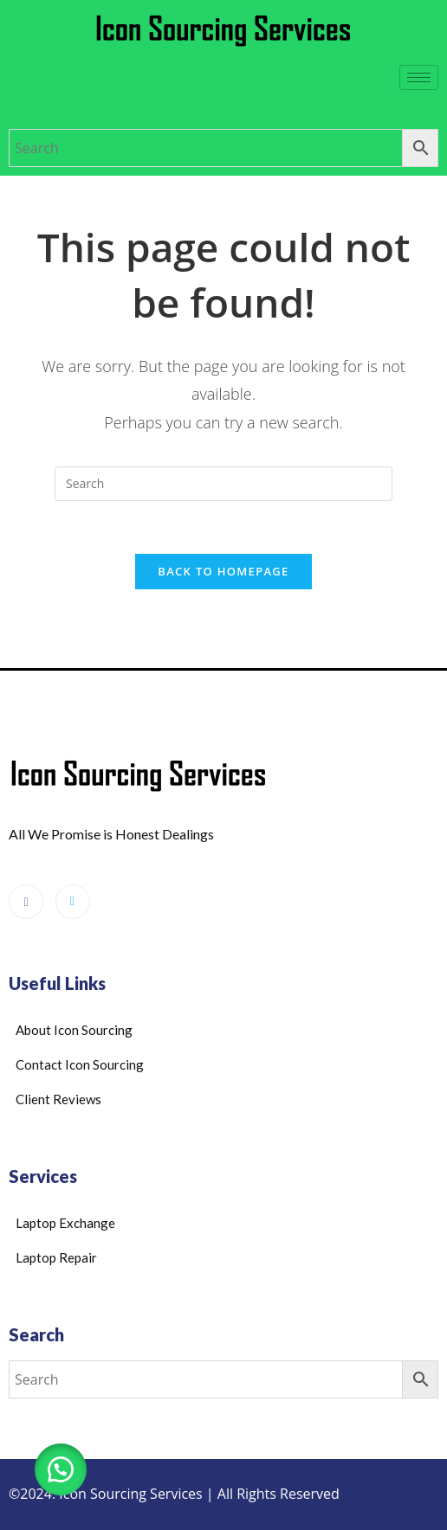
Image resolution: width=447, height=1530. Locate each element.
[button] (61, 1469)
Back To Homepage (223, 571)
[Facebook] (26, 901)
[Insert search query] (223, 483)
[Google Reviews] (72, 901)
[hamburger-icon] (418, 77)
